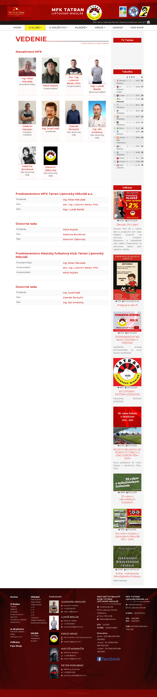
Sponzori (13, 617)
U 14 (32, 610)
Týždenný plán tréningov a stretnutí (127, 172)
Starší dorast (36, 602)
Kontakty (14, 612)
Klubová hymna (16, 614)
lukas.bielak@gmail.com (72, 627)
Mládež (80, 27)
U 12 (32, 615)
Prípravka (35, 618)
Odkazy (118, 27)
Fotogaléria (35, 638)
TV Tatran (35, 636)
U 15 (32, 607)
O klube (34, 27)
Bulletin (34, 641)
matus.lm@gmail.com (71, 659)
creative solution (83, 693)
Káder (12, 634)
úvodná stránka (87, 43)
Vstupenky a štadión (18, 620)
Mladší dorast (36, 605)
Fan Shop (137, 27)
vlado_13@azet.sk (69, 612)
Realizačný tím (16, 637)
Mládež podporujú (38, 620)
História (13, 607)
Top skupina (36, 599)
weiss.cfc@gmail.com (71, 642)
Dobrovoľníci (15, 622)
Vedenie (105, 43)
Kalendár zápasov (17, 631)
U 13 (32, 612)
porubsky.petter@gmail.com (73, 675)
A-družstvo (57, 27)
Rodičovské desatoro (39, 623)
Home (17, 27)
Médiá (99, 27)
